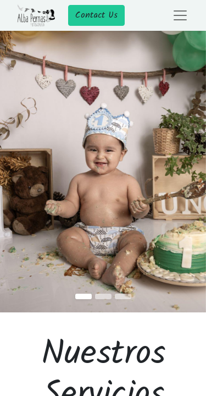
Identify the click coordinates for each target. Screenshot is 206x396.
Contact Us (96, 15)
